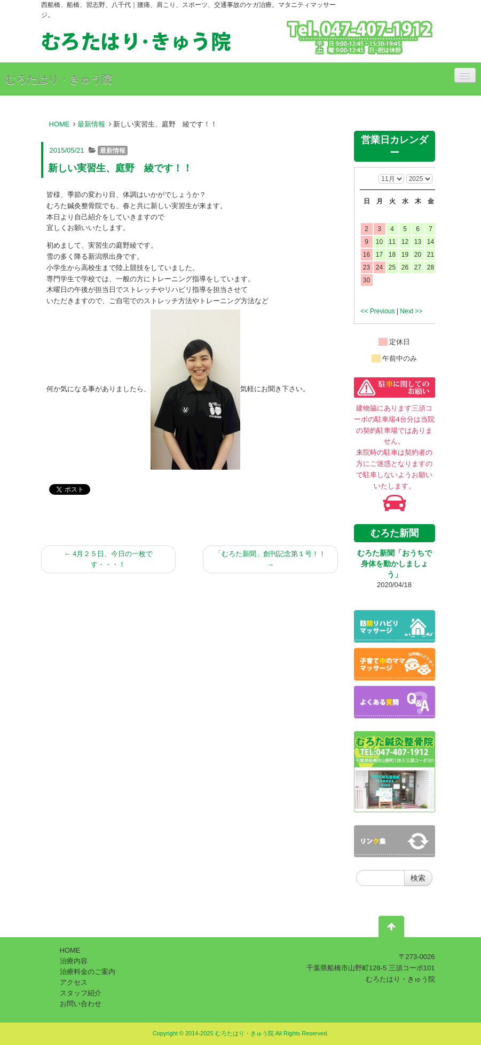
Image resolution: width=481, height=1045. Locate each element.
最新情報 (91, 124)
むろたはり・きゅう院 (58, 79)
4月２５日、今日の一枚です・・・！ (108, 559)
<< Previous (378, 311)
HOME (59, 124)
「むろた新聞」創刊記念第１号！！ (270, 559)
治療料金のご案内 (87, 972)
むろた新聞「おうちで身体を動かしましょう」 (394, 564)
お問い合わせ (80, 1004)
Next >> (411, 311)
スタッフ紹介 (80, 993)
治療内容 (74, 961)
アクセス (74, 982)
